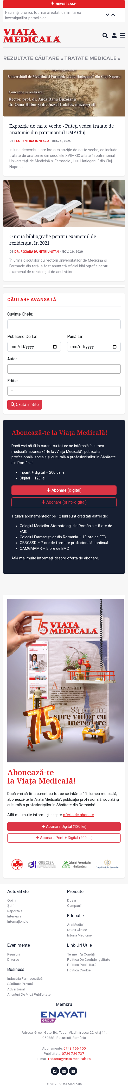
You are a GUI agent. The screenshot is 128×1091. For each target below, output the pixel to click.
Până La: (75, 336)
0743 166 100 (74, 1048)
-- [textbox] (12, 368)
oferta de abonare (78, 815)
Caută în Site (25, 404)
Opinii (11, 900)
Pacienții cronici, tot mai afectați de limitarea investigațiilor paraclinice (43, 15)
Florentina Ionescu (31, 141)
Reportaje (14, 911)
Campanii (74, 905)
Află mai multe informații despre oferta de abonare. (55, 558)
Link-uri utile (79, 945)
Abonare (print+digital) (64, 502)
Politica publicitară (81, 965)
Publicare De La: (22, 336)
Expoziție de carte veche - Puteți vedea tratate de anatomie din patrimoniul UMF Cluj (61, 129)
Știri (10, 905)
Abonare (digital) (64, 490)
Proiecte (75, 891)
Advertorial (16, 989)
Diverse (13, 959)
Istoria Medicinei (79, 935)
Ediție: (12, 380)
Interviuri (14, 916)
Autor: (12, 358)
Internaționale (17, 921)
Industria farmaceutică (24, 978)
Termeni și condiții (81, 954)
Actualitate (18, 891)
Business (15, 969)
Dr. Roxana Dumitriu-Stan (36, 251)
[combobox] (64, 369)
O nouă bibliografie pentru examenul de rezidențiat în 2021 (52, 239)
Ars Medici (75, 924)
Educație (75, 915)
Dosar (71, 900)
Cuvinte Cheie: (20, 314)
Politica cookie (79, 970)
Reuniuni (13, 954)
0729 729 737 (73, 1053)
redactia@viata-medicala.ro (69, 1059)
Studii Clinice (77, 930)
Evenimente (18, 945)
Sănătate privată (20, 984)
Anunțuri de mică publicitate (28, 994)
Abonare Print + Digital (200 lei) (64, 838)
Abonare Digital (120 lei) (64, 826)
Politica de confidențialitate (88, 959)
